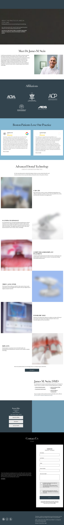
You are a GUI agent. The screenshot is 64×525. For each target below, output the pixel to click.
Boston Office (16, 408)
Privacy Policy (41, 523)
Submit (49, 497)
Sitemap (36, 523)
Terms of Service (50, 503)
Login (45, 523)
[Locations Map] (48, 416)
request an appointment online (46, 395)
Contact (61, 3)
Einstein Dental (43, 521)
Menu (45, 3)
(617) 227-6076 (37, 395)
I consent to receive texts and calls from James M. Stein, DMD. (50, 485)
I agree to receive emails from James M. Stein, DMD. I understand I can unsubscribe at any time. (50, 491)
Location (50, 3)
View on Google (6, 151)
